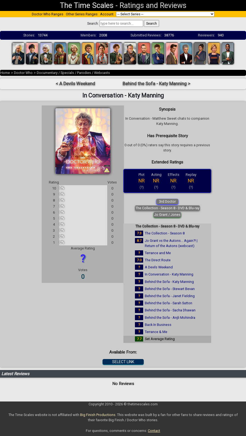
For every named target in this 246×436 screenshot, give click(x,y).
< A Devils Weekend (75, 83)
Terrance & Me (156, 332)
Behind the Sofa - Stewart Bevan (170, 289)
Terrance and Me (158, 253)
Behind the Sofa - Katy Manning (169, 282)
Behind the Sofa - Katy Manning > (156, 83)
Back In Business (158, 325)
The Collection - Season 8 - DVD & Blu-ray (167, 208)
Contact (154, 431)
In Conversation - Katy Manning (169, 274)
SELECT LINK (123, 362)
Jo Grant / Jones (167, 215)
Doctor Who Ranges (47, 14)
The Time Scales (87, 5)
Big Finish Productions (97, 415)
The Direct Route (158, 260)
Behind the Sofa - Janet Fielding (170, 296)
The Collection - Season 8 (165, 233)
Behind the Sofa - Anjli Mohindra (170, 317)
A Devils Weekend (159, 267)
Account (107, 14)
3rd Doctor (167, 201)
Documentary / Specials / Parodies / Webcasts (73, 73)
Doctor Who (23, 73)
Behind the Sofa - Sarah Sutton (168, 303)
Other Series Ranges (82, 14)
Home (5, 73)
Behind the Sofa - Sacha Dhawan (170, 310)
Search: (93, 23)
